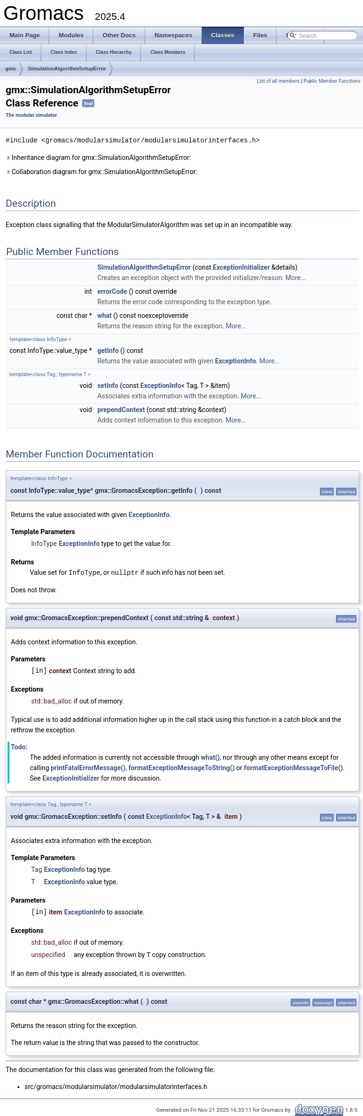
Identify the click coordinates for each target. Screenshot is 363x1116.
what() (210, 756)
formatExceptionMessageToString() (182, 767)
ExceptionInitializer (241, 267)
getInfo (108, 350)
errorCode (112, 291)
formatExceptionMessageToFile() (293, 767)
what (104, 315)
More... (295, 277)
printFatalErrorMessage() (88, 767)
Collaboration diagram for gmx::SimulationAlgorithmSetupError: (102, 171)
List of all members (278, 81)
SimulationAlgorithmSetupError (67, 68)
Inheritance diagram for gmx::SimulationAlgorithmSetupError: (98, 157)
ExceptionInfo (235, 360)
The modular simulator (31, 115)
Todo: (19, 746)
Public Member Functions (332, 81)
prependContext (121, 409)
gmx (10, 68)
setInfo (107, 385)
